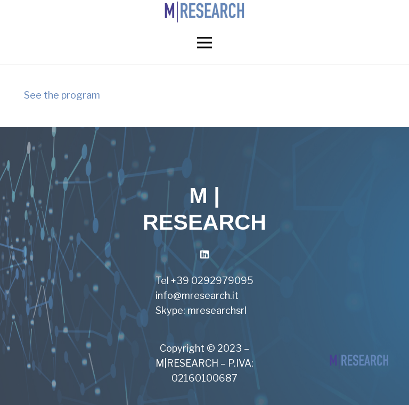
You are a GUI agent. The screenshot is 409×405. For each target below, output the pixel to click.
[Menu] (205, 42)
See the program (62, 95)
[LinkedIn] (205, 254)
